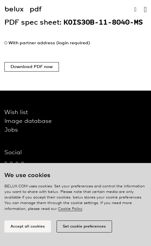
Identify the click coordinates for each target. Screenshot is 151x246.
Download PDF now (32, 67)
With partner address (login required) (49, 43)
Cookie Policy (70, 209)
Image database (28, 121)
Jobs (11, 130)
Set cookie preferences (84, 226)
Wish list (16, 112)
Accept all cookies (28, 226)
